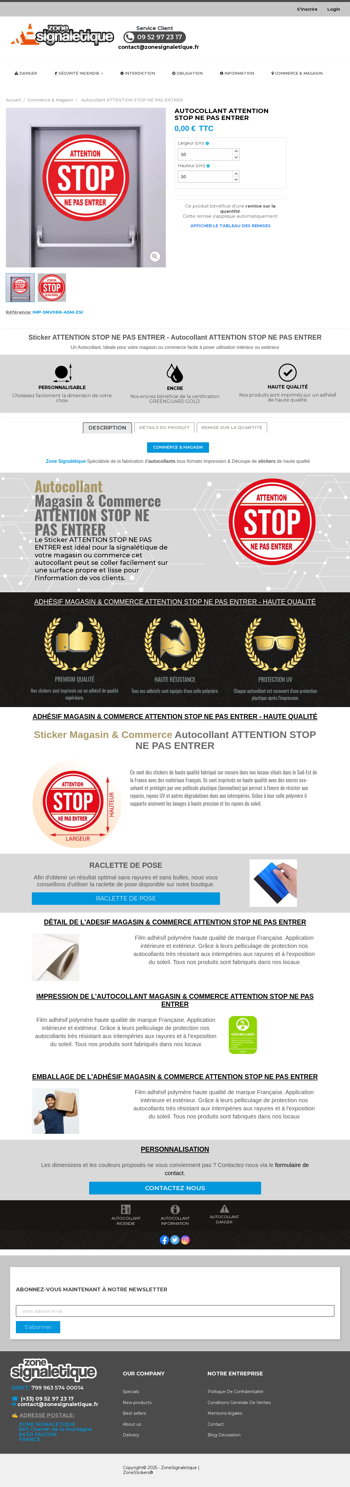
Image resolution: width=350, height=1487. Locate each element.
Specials (131, 1391)
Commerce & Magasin (178, 447)
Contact (216, 1424)
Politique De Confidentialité (235, 1391)
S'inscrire (307, 9)
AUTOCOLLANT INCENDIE (125, 1221)
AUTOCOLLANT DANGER (224, 1219)
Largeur (191, 143)
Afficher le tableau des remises (230, 225)
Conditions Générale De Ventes (239, 1402)
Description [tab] (107, 428)
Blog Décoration (224, 1435)
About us (132, 1424)
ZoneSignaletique (179, 1467)
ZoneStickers (136, 1472)
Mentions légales (225, 1413)
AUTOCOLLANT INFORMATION (175, 1221)
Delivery (131, 1435)
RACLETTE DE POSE (126, 898)
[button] (235, 151)
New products (137, 1402)
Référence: (18, 312)
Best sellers (134, 1413)
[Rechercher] (269, 37)
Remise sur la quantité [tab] (231, 427)
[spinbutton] (208, 154)
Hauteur (191, 165)
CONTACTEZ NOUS (175, 1188)
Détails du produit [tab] (164, 427)
